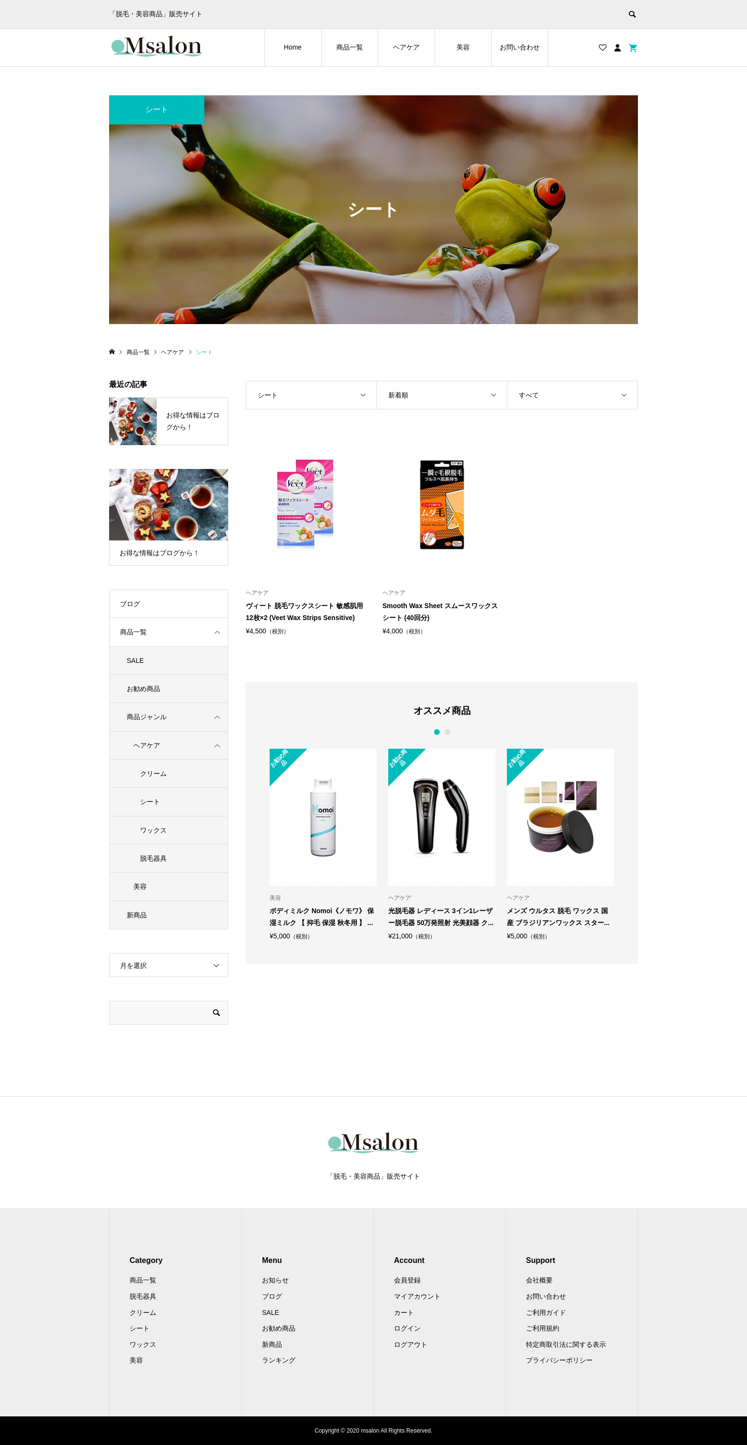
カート (404, 1312)
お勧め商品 (143, 688)
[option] (323, 844)
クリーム (153, 773)
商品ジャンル (147, 717)
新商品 (137, 915)
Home (293, 47)
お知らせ (275, 1280)
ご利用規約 (542, 1328)
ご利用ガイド (546, 1312)
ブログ (130, 604)
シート (150, 801)
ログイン (407, 1328)
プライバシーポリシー (559, 1360)
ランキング (278, 1360)
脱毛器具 (153, 858)
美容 (463, 47)
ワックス (153, 830)
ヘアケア (406, 47)
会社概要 (539, 1280)
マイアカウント (417, 1296)
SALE (135, 660)
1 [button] (436, 732)
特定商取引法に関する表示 (566, 1344)
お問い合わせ (520, 47)
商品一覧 (349, 47)
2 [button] (447, 732)
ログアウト (410, 1344)
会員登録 (407, 1280)
